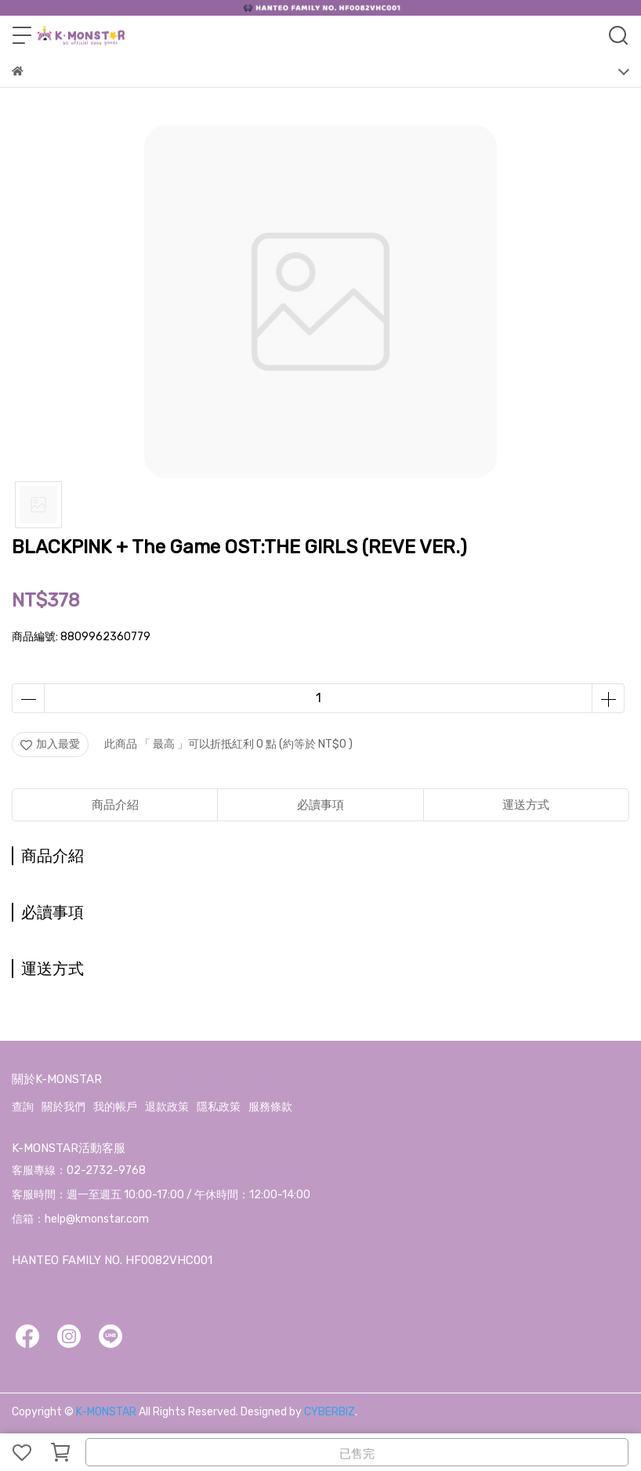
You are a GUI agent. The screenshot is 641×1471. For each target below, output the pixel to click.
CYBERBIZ (329, 1411)
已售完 (357, 1454)
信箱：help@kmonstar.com (80, 1219)
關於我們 (63, 1107)
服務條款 (270, 1107)
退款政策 (167, 1107)
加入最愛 (50, 744)
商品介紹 (115, 805)
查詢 (23, 1107)
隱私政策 (219, 1107)
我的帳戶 (115, 1107)
